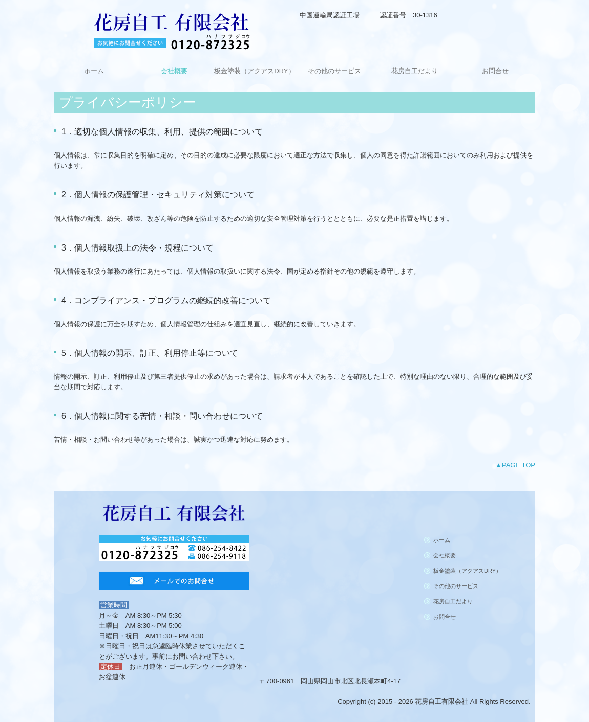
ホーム (94, 71)
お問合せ (495, 71)
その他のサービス (334, 71)
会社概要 (174, 71)
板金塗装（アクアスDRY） (254, 71)
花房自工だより (414, 71)
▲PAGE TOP (515, 465)
